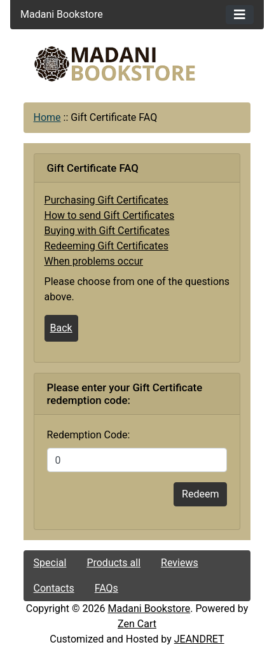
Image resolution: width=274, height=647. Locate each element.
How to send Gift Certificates (110, 215)
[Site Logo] (137, 64)
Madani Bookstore (149, 608)
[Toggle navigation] (240, 14)
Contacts (54, 588)
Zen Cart (137, 624)
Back (61, 328)
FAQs (106, 588)
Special (50, 563)
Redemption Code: (88, 435)
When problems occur (94, 261)
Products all (113, 563)
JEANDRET (199, 639)
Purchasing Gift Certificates (106, 200)
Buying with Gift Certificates (107, 231)
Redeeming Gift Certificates (106, 246)
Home (47, 117)
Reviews (179, 563)
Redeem (200, 494)
